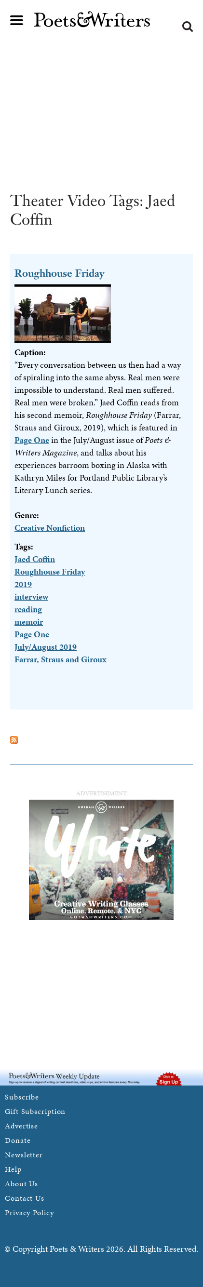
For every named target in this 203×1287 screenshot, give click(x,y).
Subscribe (22, 1096)
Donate (17, 1140)
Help (13, 1169)
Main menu (17, 20)
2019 (23, 584)
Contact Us (24, 1198)
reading (28, 609)
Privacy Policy (29, 1212)
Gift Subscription (35, 1111)
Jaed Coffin (34, 559)
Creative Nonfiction (49, 528)
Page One (31, 440)
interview (31, 596)
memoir (28, 622)
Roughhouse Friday (59, 273)
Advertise (21, 1125)
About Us (21, 1183)
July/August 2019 (45, 647)
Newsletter (24, 1154)
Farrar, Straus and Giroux (60, 659)
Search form (187, 26)
